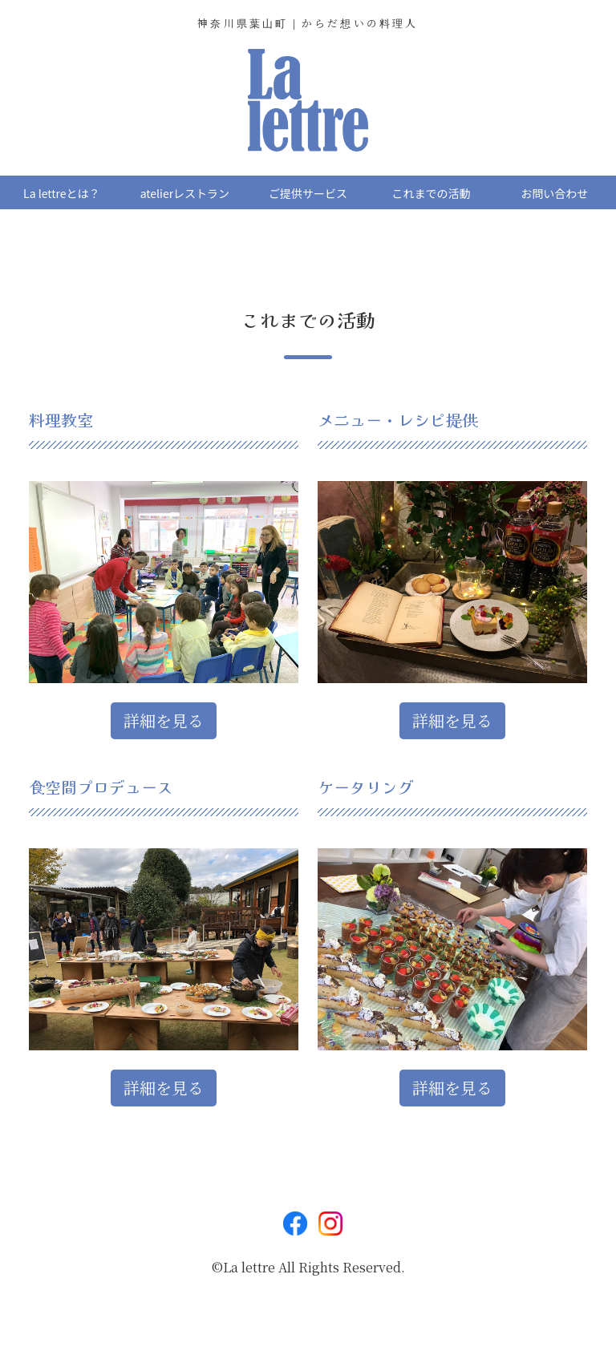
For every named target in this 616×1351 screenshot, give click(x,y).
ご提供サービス (308, 193)
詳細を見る (164, 720)
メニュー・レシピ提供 (398, 419)
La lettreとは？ (61, 193)
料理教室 (61, 419)
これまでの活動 (431, 193)
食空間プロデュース (101, 787)
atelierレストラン (184, 193)
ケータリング (366, 787)
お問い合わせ (554, 193)
